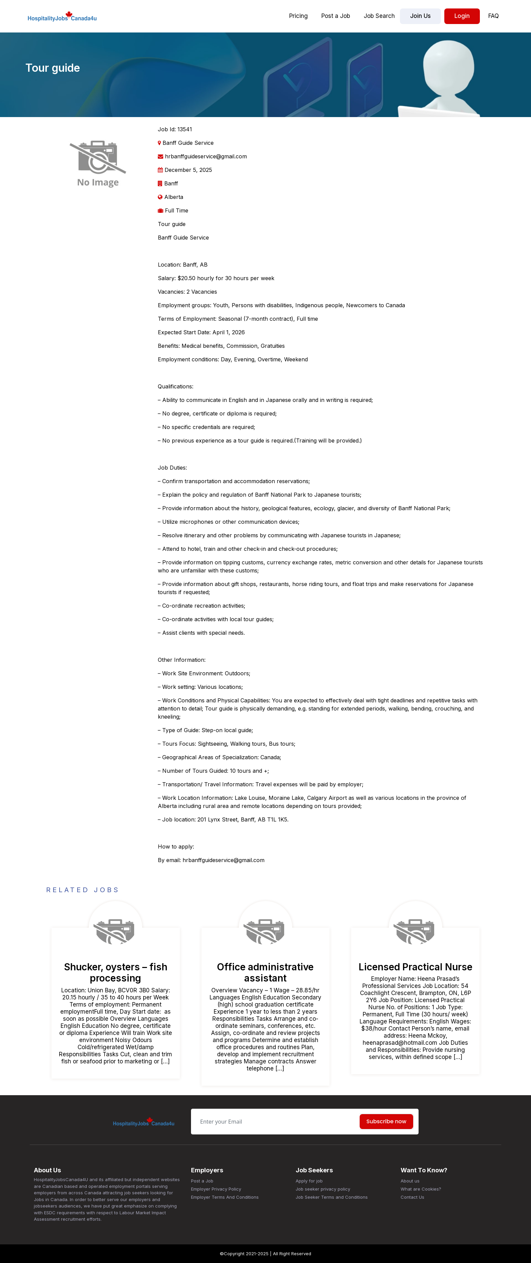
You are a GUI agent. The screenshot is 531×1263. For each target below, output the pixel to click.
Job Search (379, 16)
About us (410, 1180)
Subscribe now (386, 1121)
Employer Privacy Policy (216, 1189)
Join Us (420, 16)
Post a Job (335, 16)
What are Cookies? (421, 1189)
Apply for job (309, 1180)
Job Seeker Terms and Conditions (332, 1197)
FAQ (493, 16)
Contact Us (412, 1197)
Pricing (298, 16)
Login (462, 16)
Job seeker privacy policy (323, 1189)
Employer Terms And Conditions (225, 1197)
